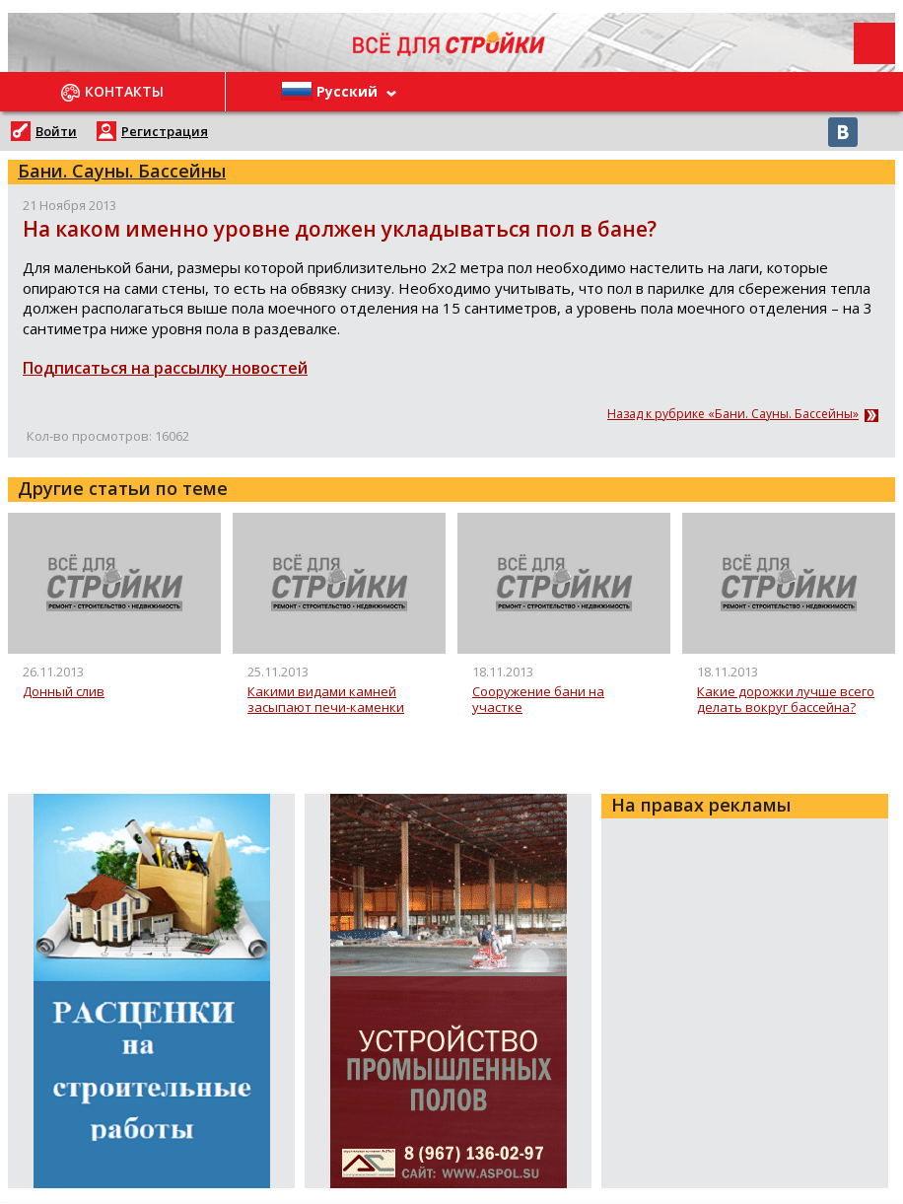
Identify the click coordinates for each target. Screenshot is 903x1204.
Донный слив (63, 692)
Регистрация (164, 131)
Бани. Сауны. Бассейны (122, 170)
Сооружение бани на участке (538, 699)
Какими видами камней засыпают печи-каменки (325, 699)
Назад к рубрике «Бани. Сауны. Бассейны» (733, 414)
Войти (56, 131)
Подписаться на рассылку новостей (165, 368)
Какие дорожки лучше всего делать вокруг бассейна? (785, 699)
